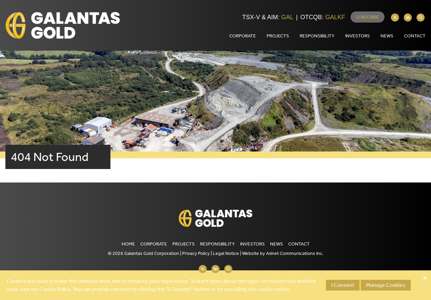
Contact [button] (415, 36)
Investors (252, 244)
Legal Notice (226, 253)
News (386, 36)
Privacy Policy (196, 253)
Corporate (153, 244)
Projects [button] (278, 36)
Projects (183, 244)
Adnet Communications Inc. (295, 253)
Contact (299, 244)
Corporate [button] (242, 36)
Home (128, 244)
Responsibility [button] (317, 36)
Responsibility (217, 244)
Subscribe (367, 17)
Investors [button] (357, 36)
